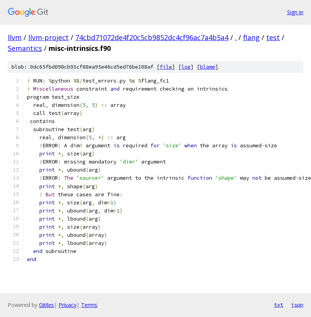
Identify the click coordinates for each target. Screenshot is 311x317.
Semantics (25, 48)
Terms (89, 305)
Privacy (67, 305)
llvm (15, 37)
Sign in (295, 12)
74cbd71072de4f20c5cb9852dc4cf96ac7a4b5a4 (151, 37)
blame (207, 67)
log (186, 67)
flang (251, 37)
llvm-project (48, 37)
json (297, 304)
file (166, 67)
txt (278, 304)
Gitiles (46, 305)
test (273, 37)
